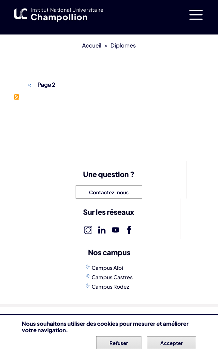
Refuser (118, 344)
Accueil (91, 45)
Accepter (171, 344)
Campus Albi (107, 267)
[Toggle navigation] (196, 15)
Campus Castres (112, 277)
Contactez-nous (109, 192)
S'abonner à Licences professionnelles (16, 97)
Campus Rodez (110, 286)
